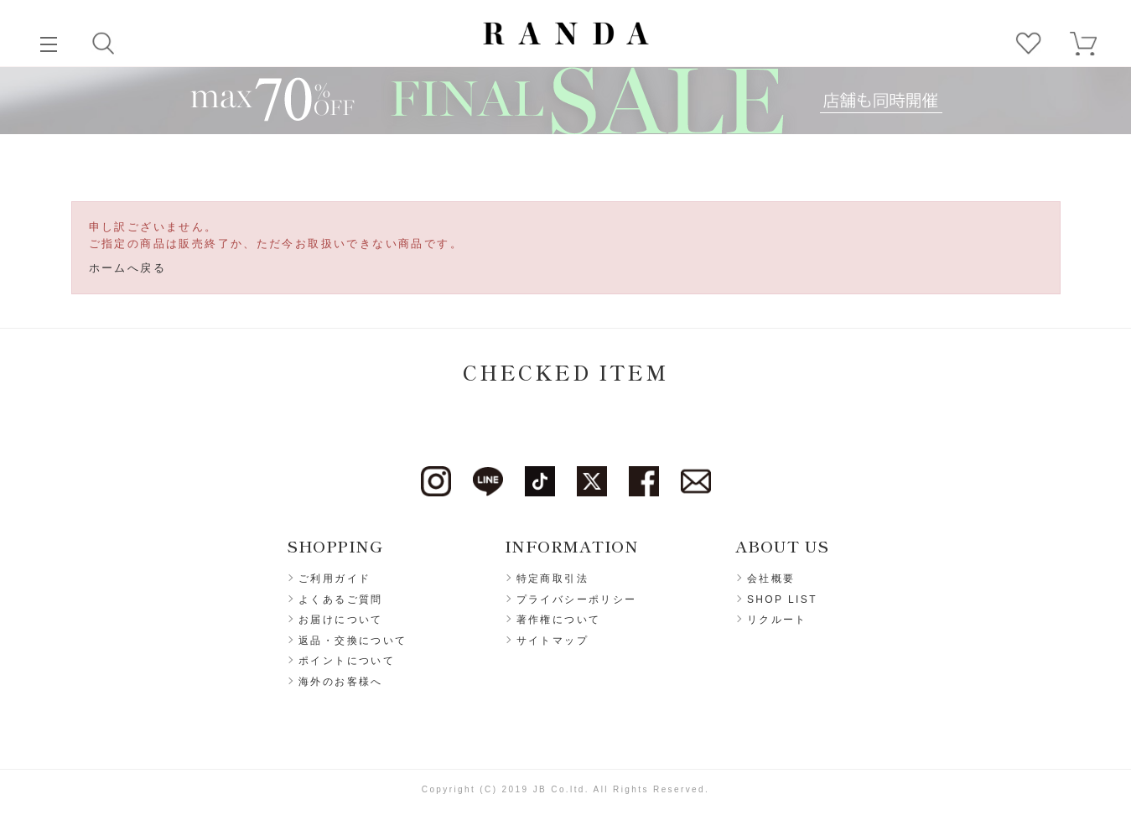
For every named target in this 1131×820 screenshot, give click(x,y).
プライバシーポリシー (576, 599)
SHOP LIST (782, 599)
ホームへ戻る (127, 268)
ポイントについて (346, 661)
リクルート (777, 619)
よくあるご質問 (340, 599)
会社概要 (771, 578)
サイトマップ (552, 640)
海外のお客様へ (340, 682)
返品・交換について (352, 640)
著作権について (558, 619)
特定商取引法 (552, 578)
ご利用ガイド (334, 578)
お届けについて (340, 619)
